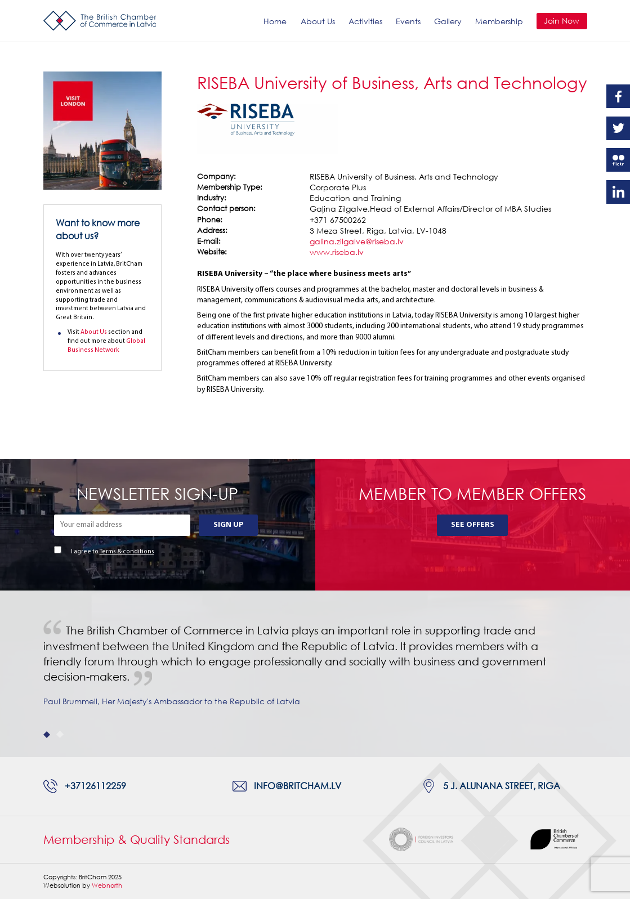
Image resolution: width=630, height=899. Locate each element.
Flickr (618, 160)
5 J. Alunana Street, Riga (501, 785)
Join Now (561, 20)
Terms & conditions (127, 552)
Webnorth (107, 885)
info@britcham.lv (297, 785)
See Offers (472, 525)
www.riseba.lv (337, 252)
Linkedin (618, 192)
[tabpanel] (315, 674)
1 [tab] (47, 734)
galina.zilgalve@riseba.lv (357, 241)
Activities (365, 21)
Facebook (618, 96)
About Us (318, 21)
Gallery (448, 21)
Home (275, 21)
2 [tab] (60, 734)
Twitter (618, 128)
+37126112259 (95, 785)
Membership (499, 21)
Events (408, 21)
